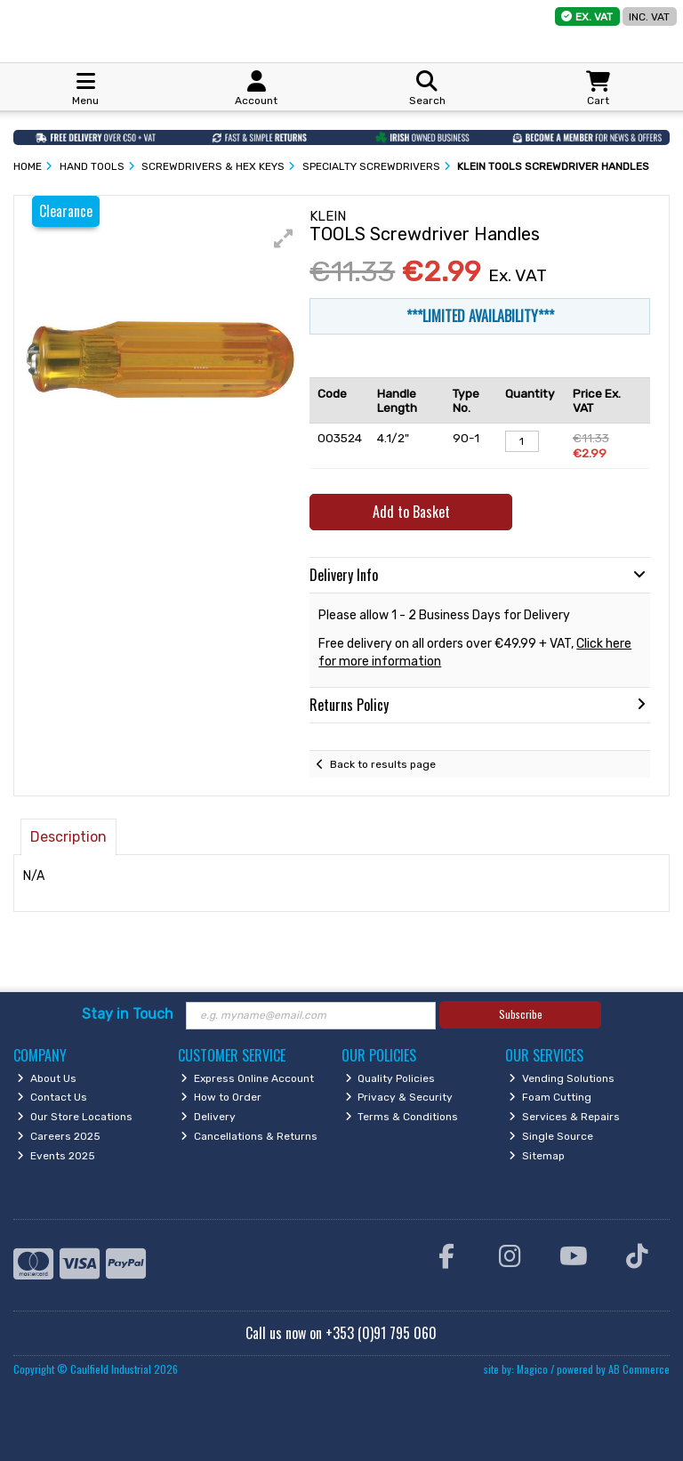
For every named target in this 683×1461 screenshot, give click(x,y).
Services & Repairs (564, 1116)
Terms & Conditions (402, 1116)
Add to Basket (411, 511)
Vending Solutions (562, 1078)
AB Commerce (639, 1368)
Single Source (551, 1136)
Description (68, 836)
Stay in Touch (127, 1013)
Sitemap (537, 1156)
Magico (532, 1368)
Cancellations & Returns (249, 1136)
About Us (46, 1078)
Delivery (208, 1116)
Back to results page (383, 764)
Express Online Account (247, 1078)
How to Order (221, 1097)
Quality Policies (390, 1078)
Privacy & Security (399, 1097)
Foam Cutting (550, 1097)
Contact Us (52, 1097)
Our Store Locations (75, 1116)
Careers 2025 (58, 1136)
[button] (283, 238)
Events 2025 (56, 1156)
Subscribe (520, 1013)
